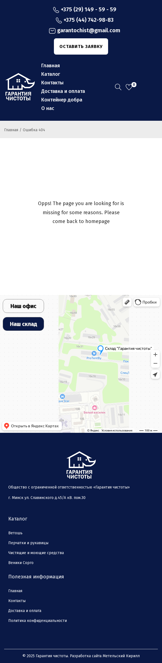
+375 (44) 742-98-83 (85, 20)
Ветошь (15, 533)
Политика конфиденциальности (37, 620)
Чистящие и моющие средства (36, 553)
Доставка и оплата (24, 610)
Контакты (17, 600)
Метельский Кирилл (121, 656)
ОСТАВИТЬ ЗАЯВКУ (81, 46)
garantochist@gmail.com (84, 30)
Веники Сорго (21, 562)
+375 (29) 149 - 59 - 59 (84, 9)
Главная (11, 130)
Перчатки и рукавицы (28, 543)
